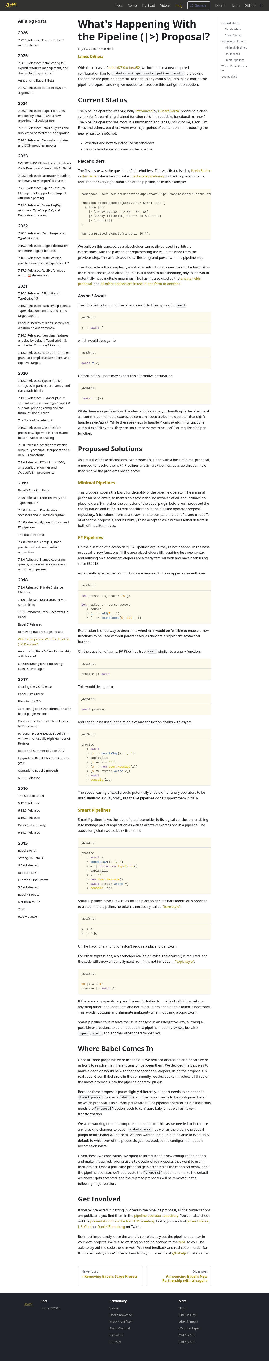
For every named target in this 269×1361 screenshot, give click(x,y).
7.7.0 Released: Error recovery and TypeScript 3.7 (42, 500)
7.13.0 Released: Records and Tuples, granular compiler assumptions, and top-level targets (44, 358)
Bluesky (115, 1342)
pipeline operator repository (156, 1215)
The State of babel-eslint (35, 420)
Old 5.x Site (187, 1342)
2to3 (21, 909)
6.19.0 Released (29, 803)
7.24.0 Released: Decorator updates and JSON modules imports (43, 142)
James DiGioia (198, 1221)
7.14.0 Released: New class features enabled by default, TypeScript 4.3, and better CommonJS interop (43, 340)
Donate (220, 5)
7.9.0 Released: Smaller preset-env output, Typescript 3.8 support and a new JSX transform (44, 450)
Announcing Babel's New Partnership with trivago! (44, 653)
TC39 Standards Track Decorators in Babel (43, 614)
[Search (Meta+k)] (198, 5)
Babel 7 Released (30, 624)
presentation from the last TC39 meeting (122, 1221)
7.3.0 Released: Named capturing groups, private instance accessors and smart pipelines (42, 564)
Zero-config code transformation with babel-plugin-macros (44, 711)
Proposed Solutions (233, 41)
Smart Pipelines (94, 810)
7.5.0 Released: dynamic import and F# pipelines (43, 524)
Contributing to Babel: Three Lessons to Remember (44, 723)
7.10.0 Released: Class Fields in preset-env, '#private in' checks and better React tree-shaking (43, 433)
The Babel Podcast (31, 535)
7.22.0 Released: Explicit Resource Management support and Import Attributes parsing (42, 193)
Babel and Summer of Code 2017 (41, 751)
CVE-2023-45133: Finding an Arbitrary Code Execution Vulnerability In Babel (44, 165)
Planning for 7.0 (29, 701)
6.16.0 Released (29, 818)
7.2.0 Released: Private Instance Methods (40, 589)
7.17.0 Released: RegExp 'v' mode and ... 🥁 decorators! (41, 272)
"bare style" (171, 906)
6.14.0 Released (29, 832)
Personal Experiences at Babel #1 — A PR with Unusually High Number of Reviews (44, 738)
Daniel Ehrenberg (111, 1226)
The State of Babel (31, 796)
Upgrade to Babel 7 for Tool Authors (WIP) (43, 760)
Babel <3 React (28, 894)
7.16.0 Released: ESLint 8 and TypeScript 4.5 (38, 295)
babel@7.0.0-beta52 (124, 67)
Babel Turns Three (31, 694)
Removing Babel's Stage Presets (40, 632)
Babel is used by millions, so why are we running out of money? (44, 325)
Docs (119, 5)
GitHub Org (187, 1315)
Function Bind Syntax (33, 880)
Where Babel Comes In (234, 68)
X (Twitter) (116, 1335)
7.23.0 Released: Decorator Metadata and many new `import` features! (44, 178)
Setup (132, 5)
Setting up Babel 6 (31, 858)
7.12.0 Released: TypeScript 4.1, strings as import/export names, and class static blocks (44, 386)
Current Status (230, 23)
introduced (144, 111)
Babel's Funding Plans (33, 490)
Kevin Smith (200, 170)
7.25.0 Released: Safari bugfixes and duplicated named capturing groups (43, 130)
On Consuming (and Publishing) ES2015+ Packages (40, 666)
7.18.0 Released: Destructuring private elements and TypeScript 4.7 (43, 260)
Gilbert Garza (168, 111)
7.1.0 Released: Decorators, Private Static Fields (42, 602)
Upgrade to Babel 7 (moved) (38, 770)
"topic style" (184, 961)
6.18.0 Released (29, 810)
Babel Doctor (27, 851)
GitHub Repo (188, 1321)
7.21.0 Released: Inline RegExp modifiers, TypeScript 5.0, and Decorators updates (39, 210)
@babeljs (179, 1253)
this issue (89, 176)
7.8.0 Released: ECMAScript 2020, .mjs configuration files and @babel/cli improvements (41, 467)
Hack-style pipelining (147, 176)
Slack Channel (119, 1328)
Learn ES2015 (50, 1308)
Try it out (148, 5)
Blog (178, 5)
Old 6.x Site (187, 1335)
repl (182, 1242)
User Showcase (120, 1315)
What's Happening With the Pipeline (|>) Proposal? (43, 641)
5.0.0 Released (28, 887)
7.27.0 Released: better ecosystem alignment (42, 90)
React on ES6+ (28, 873)
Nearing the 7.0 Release (35, 687)
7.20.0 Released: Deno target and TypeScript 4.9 (41, 235)
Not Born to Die (29, 902)
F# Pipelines (90, 537)
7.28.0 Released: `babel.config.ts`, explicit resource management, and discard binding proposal (43, 68)
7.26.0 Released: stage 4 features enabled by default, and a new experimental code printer (41, 116)
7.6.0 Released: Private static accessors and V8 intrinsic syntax (41, 512)
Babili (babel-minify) (32, 825)
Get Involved (229, 76)
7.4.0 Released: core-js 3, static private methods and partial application (39, 547)
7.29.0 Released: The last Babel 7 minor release (41, 42)
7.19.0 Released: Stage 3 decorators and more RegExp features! (43, 248)
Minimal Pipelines (96, 483)
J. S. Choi (84, 1226)
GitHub (250, 5)
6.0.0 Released (28, 865)
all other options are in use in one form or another (139, 283)
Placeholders (233, 29)
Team (236, 5)
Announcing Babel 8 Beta (36, 80)
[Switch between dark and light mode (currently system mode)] (261, 5)
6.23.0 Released (29, 778)
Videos (165, 5)
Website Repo (189, 1328)
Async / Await (233, 35)
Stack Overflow (120, 1321)
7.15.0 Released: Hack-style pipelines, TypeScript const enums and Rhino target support (44, 311)
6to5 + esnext (27, 917)
